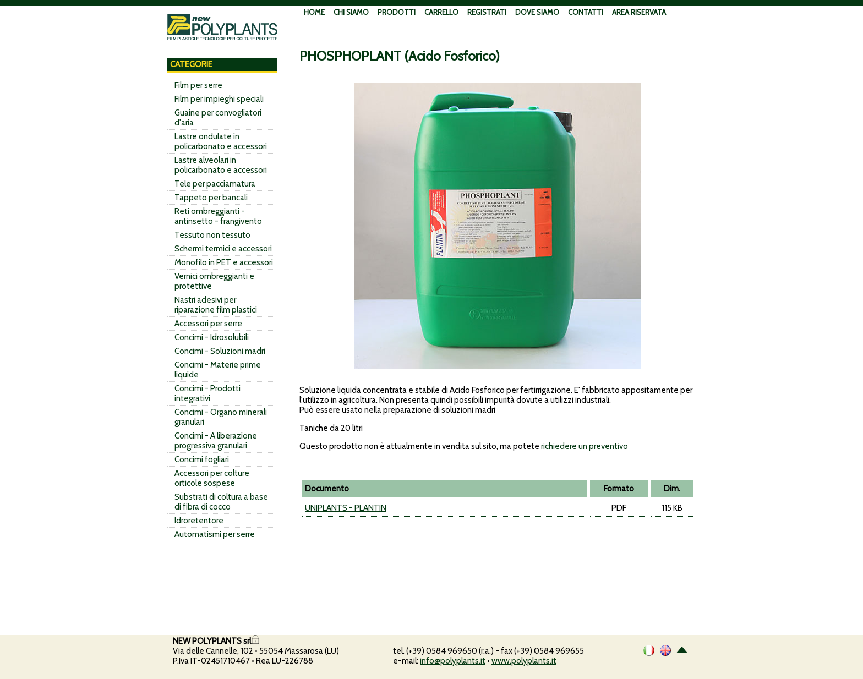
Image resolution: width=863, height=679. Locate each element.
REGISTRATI (486, 12)
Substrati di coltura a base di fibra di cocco (221, 502)
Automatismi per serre (214, 534)
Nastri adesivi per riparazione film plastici (215, 305)
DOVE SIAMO (537, 12)
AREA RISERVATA (639, 12)
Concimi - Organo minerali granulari (220, 417)
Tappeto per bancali (211, 197)
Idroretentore (198, 520)
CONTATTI (585, 12)
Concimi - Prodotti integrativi (207, 393)
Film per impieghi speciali (219, 99)
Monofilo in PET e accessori (223, 262)
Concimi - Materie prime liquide (217, 370)
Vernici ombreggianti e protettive (214, 281)
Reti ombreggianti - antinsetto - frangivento (218, 216)
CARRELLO (441, 12)
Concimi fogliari (201, 459)
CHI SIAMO (351, 12)
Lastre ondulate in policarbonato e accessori (220, 141)
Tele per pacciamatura (214, 184)
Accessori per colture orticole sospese (211, 478)
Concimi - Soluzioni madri (219, 351)
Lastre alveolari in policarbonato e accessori (220, 165)
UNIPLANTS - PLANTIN (345, 508)
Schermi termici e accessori (223, 249)
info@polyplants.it (452, 661)
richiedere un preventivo (584, 446)
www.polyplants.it (523, 661)
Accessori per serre (208, 323)
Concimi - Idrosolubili (211, 337)
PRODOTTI (397, 12)
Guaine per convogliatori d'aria (217, 118)
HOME (314, 12)
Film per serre (198, 85)
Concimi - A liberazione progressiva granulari (215, 441)
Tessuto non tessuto (212, 235)
